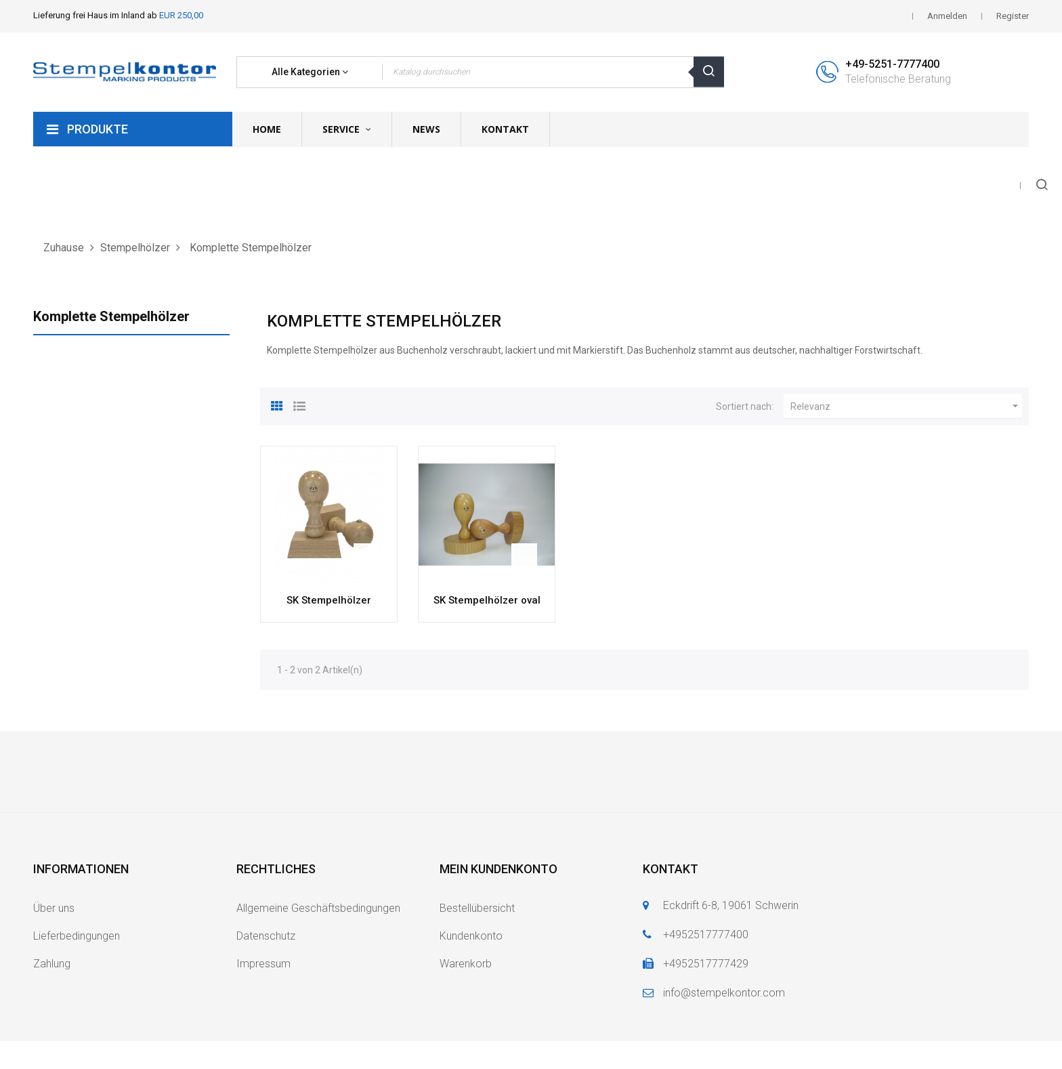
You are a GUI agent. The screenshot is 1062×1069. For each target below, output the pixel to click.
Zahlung (51, 963)
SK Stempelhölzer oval (486, 600)
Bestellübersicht (477, 908)
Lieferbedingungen (76, 935)
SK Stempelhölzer (328, 600)
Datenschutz (265, 935)
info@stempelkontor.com (724, 992)
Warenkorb (466, 963)
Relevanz (906, 406)
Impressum (263, 963)
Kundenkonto (471, 935)
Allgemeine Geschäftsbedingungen (318, 908)
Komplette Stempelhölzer (111, 316)
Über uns (54, 908)
